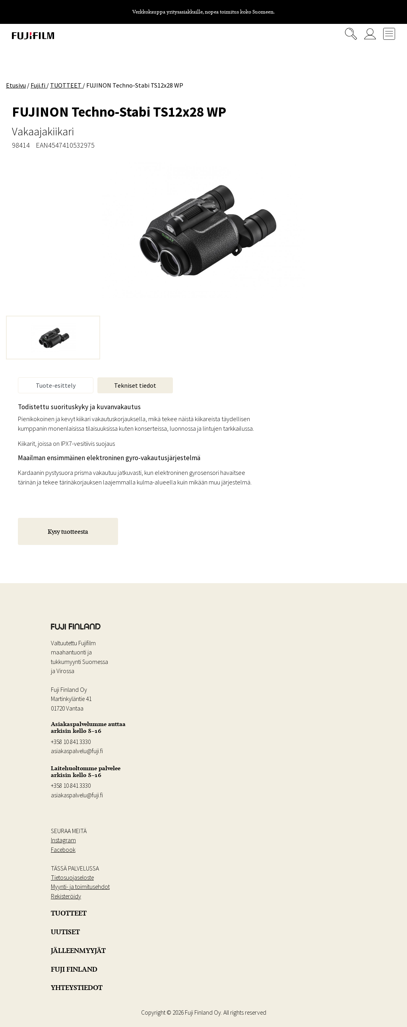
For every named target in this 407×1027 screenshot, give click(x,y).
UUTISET (65, 932)
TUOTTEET (69, 913)
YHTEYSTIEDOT (77, 987)
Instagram (63, 840)
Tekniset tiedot (135, 385)
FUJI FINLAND (74, 969)
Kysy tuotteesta (68, 531)
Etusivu (16, 85)
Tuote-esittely (56, 385)
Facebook (63, 849)
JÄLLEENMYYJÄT (78, 950)
